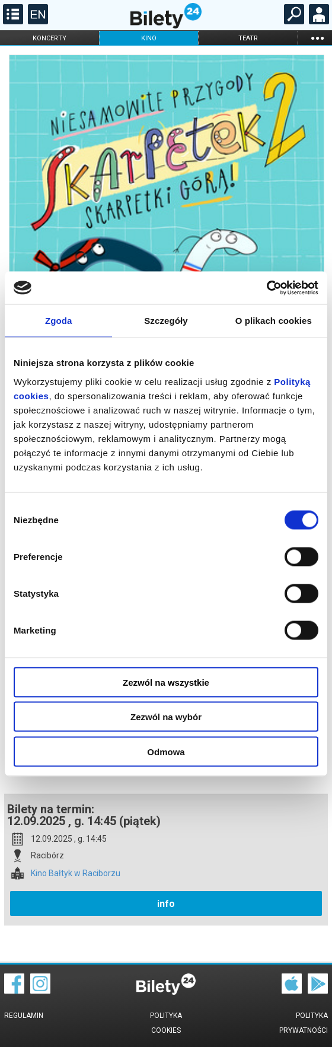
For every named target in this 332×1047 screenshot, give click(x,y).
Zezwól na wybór (166, 717)
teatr (248, 38)
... (317, 37)
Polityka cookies (166, 1023)
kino (149, 38)
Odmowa (165, 751)
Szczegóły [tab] (165, 321)
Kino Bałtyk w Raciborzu (75, 873)
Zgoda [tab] (58, 321)
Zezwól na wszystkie (166, 682)
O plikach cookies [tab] (273, 321)
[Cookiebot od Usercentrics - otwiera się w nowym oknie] (266, 287)
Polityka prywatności (303, 1023)
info (166, 903)
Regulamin (23, 1015)
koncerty (49, 38)
